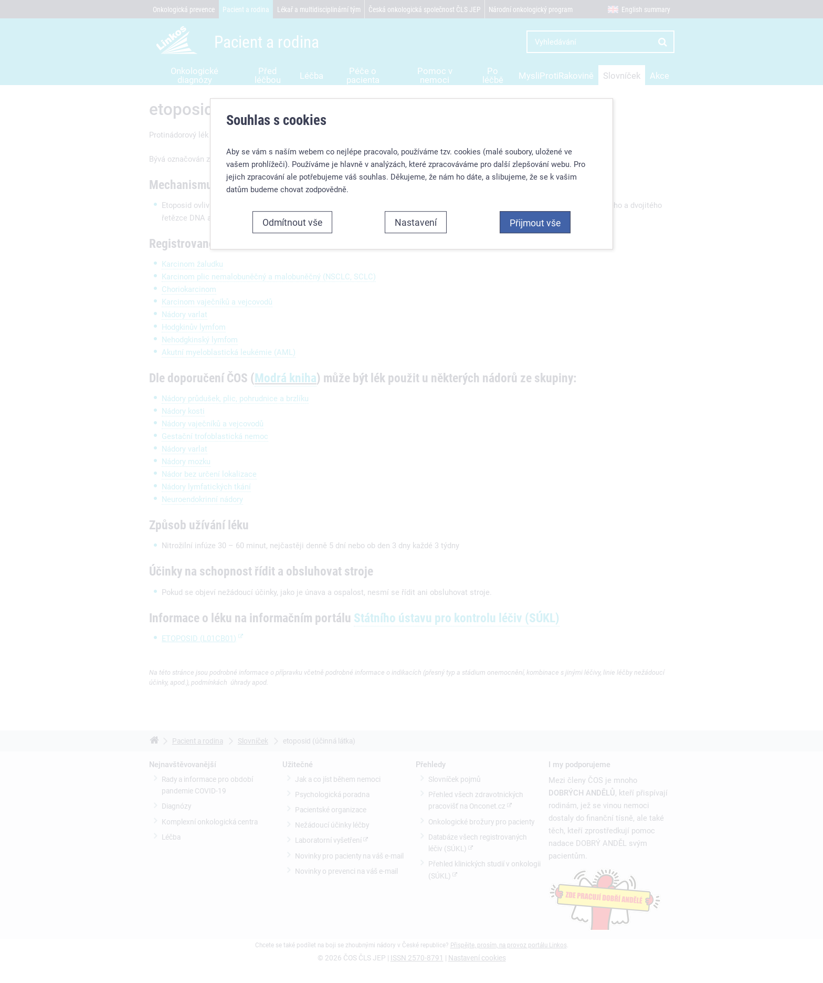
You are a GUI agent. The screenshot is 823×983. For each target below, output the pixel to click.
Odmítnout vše (292, 222)
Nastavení (416, 222)
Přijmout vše (535, 222)
